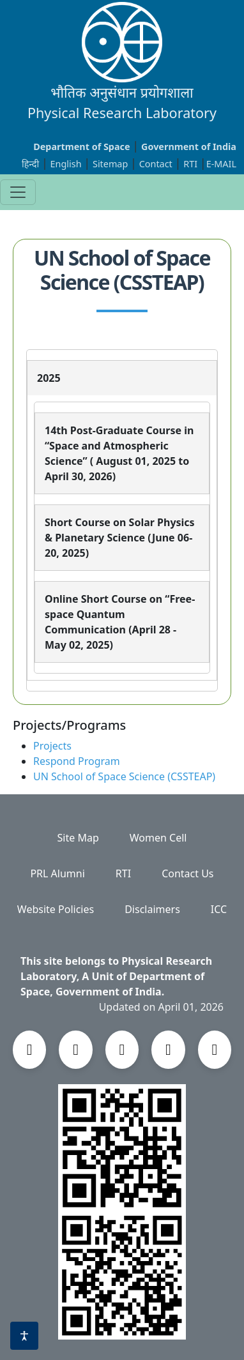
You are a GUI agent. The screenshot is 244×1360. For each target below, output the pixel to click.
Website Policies (55, 909)
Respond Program (76, 761)
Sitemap (111, 164)
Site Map (78, 838)
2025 (49, 378)
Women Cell (158, 838)
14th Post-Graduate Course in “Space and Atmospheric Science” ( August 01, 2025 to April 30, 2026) (119, 453)
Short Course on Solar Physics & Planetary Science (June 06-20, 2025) (120, 537)
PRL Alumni (57, 873)
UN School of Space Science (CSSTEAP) (124, 776)
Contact (157, 164)
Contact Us (187, 873)
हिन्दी (30, 164)
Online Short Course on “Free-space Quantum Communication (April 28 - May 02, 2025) (120, 622)
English (66, 164)
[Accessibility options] (24, 1336)
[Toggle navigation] (18, 192)
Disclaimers (152, 909)
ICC (219, 909)
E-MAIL (221, 164)
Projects (52, 746)
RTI (191, 164)
